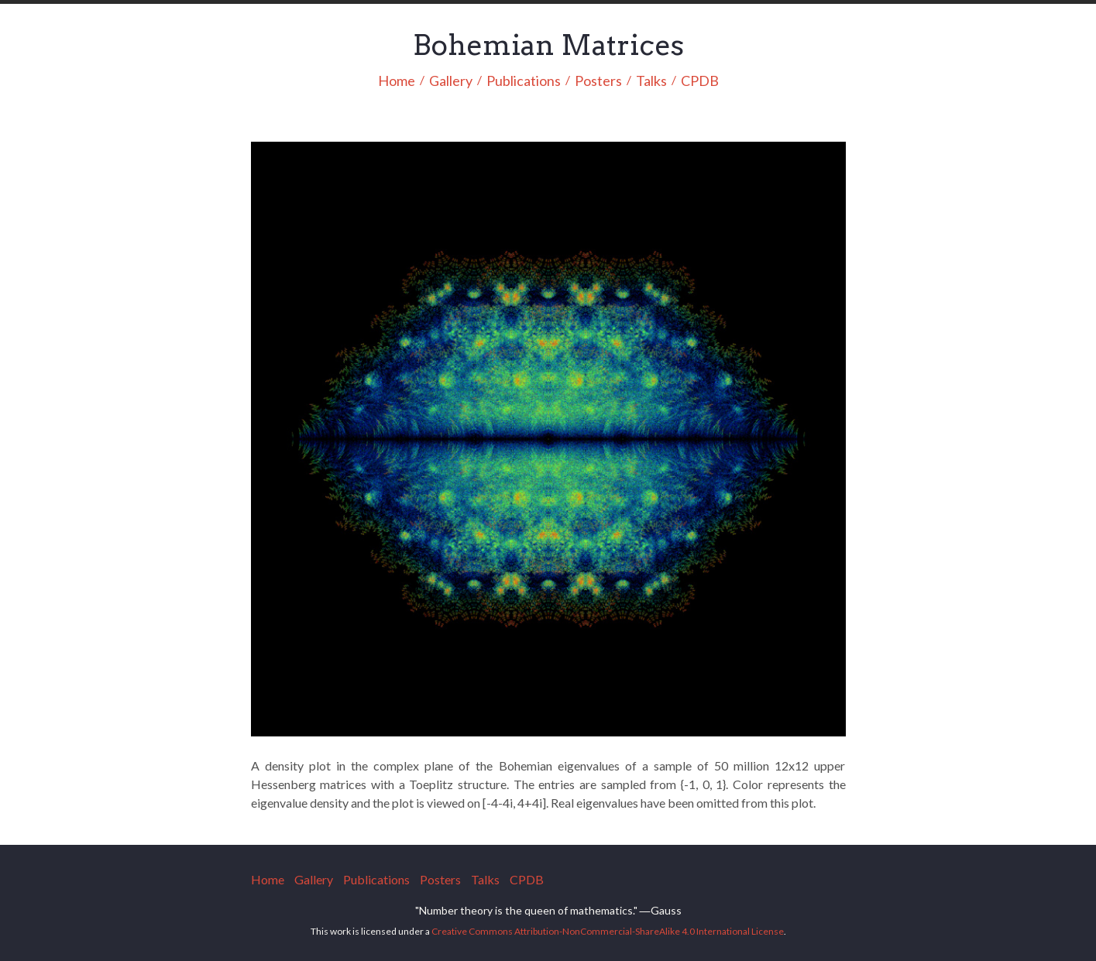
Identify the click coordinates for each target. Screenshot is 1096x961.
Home (396, 81)
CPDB (700, 81)
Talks (651, 81)
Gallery (450, 81)
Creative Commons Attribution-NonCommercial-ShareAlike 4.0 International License (607, 931)
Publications (523, 81)
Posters (598, 81)
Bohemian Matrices (548, 45)
